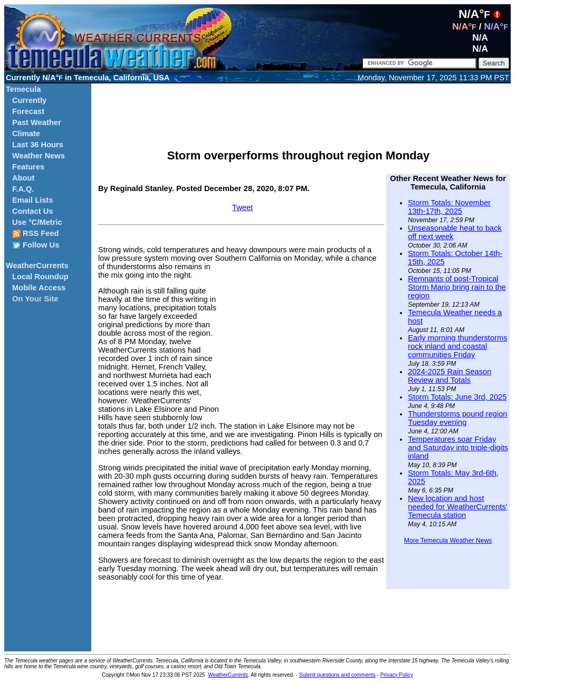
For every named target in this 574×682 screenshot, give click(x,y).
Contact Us (32, 211)
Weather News (38, 155)
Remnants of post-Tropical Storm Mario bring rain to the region (457, 287)
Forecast (28, 111)
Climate (26, 133)
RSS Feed (35, 233)
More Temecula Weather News (448, 540)
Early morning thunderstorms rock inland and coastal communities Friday (457, 346)
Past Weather (36, 122)
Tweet (242, 207)
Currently (29, 100)
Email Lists (32, 200)
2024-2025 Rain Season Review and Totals (449, 375)
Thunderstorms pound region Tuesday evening (457, 418)
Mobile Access (38, 287)
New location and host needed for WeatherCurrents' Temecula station (457, 506)
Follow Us (35, 245)
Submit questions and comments (337, 675)
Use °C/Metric (37, 222)
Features (28, 167)
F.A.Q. (23, 189)
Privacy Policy (396, 675)
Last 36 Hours (37, 144)
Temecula (23, 89)
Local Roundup (40, 276)
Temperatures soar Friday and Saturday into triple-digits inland (458, 447)
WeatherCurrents (37, 265)
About (23, 178)
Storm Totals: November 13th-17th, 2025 (449, 206)
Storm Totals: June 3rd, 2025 (457, 397)
